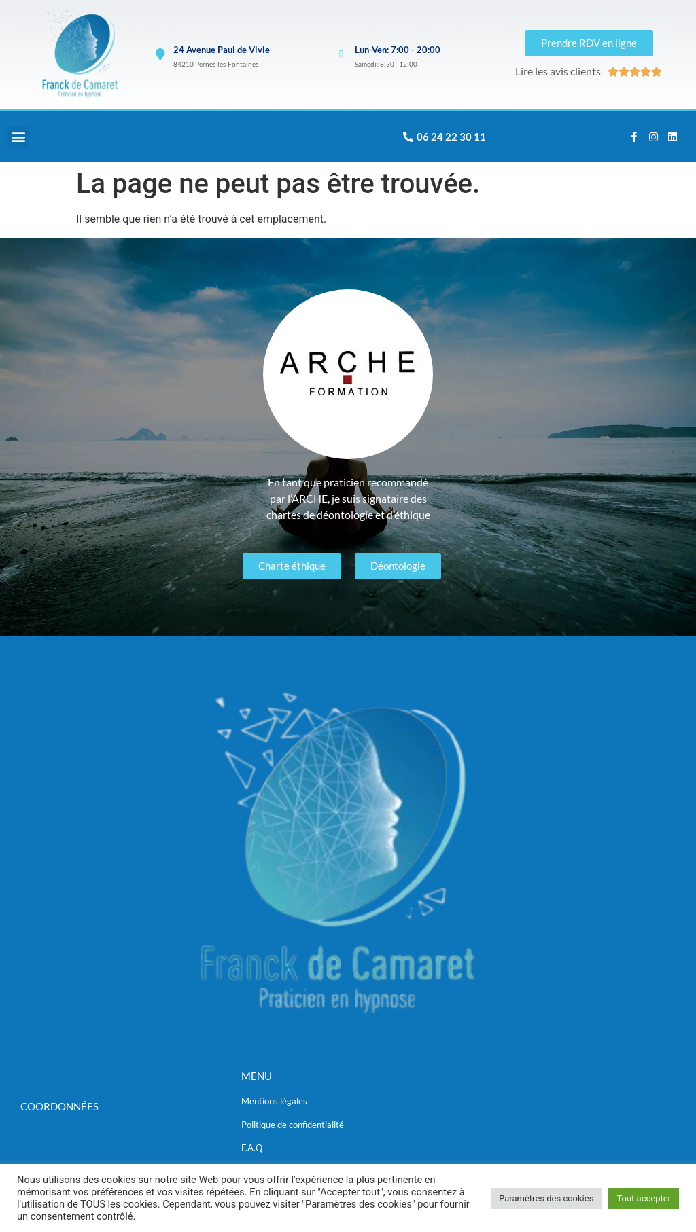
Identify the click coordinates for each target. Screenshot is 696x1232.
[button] (18, 137)
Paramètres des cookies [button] (546, 1198)
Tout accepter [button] (643, 1198)
